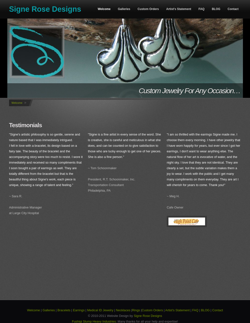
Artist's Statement (178, 9)
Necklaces (123, 310)
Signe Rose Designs (45, 9)
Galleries (124, 9)
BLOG (216, 9)
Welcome (104, 9)
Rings (136, 310)
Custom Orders (148, 9)
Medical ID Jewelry (100, 310)
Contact (233, 9)
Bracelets (63, 310)
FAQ (201, 9)
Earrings (79, 310)
